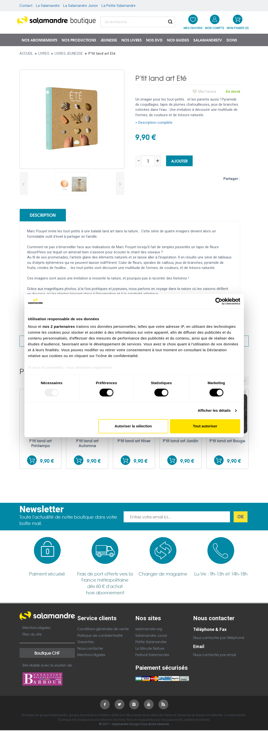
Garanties (85, 642)
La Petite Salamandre (118, 5)
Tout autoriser (205, 426)
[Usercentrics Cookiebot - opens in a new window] (219, 301)
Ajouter (179, 161)
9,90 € (47, 461)
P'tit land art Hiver (134, 441)
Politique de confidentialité (100, 636)
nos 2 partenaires (58, 326)
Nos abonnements (39, 40)
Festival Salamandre (152, 655)
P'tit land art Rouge (227, 441)
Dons (232, 40)
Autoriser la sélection (133, 426)
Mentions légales (36, 628)
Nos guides (178, 40)
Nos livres (131, 40)
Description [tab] (44, 215)
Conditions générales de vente (103, 629)
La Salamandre (48, 5)
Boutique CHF (47, 654)
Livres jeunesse (69, 53)
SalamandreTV (207, 40)
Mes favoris (207, 91)
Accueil (26, 53)
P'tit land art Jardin (180, 441)
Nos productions (79, 40)
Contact (26, 5)
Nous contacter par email (214, 655)
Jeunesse (108, 40)
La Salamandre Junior (80, 5)
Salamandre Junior (151, 636)
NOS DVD (154, 40)
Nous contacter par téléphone (218, 638)
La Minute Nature (149, 648)
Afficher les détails (214, 411)
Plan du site (32, 634)
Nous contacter (90, 648)
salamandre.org (148, 629)
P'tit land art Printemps (40, 444)
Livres (43, 53)
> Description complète (153, 122)
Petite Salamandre (151, 642)
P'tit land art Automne (87, 444)
